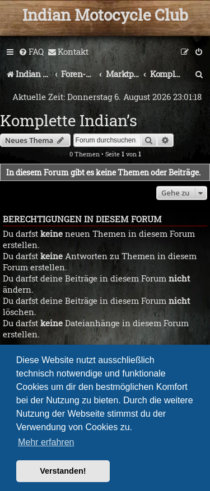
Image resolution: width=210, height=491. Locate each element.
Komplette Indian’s (68, 120)
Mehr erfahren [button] (46, 442)
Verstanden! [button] (63, 470)
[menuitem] (31, 51)
